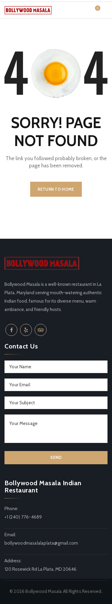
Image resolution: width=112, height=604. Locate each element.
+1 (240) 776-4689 (23, 517)
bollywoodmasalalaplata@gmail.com (41, 543)
